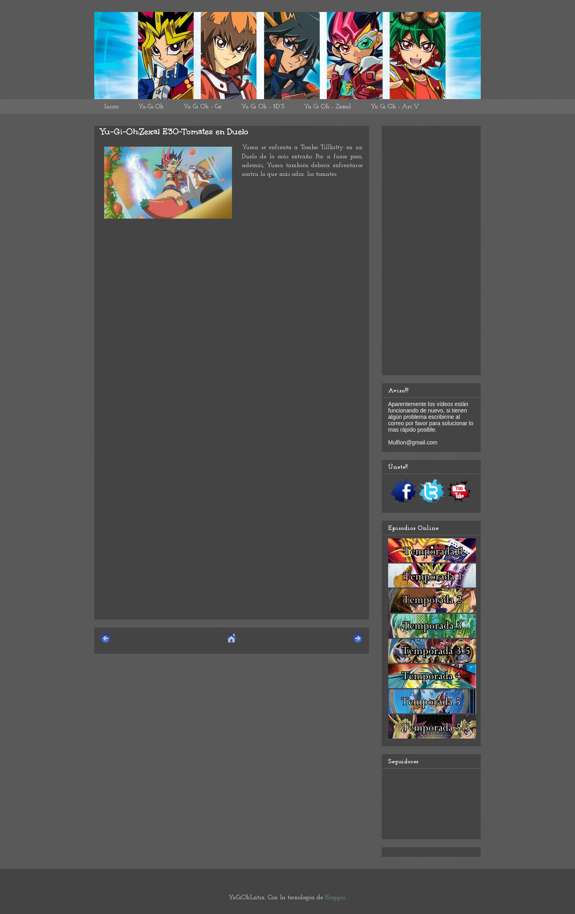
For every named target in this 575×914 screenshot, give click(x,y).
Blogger (335, 897)
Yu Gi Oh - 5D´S (262, 107)
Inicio (111, 107)
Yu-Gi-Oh (151, 107)
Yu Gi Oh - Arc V (395, 107)
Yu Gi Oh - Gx (202, 107)
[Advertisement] (232, 557)
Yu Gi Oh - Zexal (327, 107)
